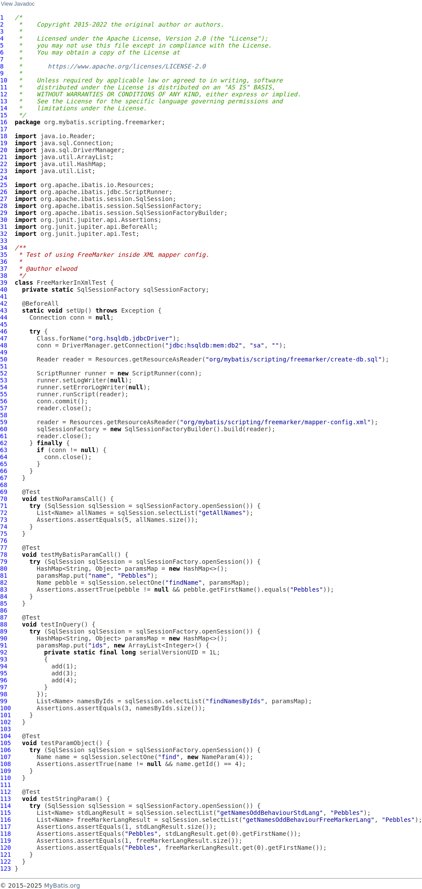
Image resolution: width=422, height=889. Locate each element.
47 (3, 338)
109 (5, 770)
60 (3, 429)
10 (3, 80)
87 (3, 617)
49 (3, 352)
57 (3, 408)
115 (5, 812)
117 (5, 826)
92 (3, 652)
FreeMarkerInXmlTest (71, 282)
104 (5, 735)
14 (3, 108)
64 (3, 456)
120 (5, 847)
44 (3, 317)
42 (3, 303)
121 (5, 854)
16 (3, 122)
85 (3, 603)
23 (3, 170)
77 (3, 547)
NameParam (218, 756)
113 (5, 798)
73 (3, 519)
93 (3, 659)
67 (3, 477)
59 (3, 422)
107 (5, 756)
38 (3, 275)
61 (3, 436)
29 (3, 212)
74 (3, 526)
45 (3, 324)
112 (5, 791)
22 (3, 163)
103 (5, 729)
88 (3, 624)
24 (3, 177)
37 (3, 268)
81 (3, 575)
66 (3, 470)
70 (3, 498)
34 (3, 247)
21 (3, 156)
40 (3, 289)
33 (3, 240)
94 (3, 666)
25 (3, 184)
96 (3, 680)
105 (5, 742)
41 (3, 296)
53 (3, 380)
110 (5, 777)
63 (3, 449)
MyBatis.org (62, 885)
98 (3, 694)
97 (3, 687)
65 (3, 463)
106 (5, 749)
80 (3, 568)
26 (3, 191)
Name (44, 582)
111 (5, 784)
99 (3, 701)
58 (3, 415)
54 (3, 387)
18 (3, 136)
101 (5, 715)
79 (3, 561)
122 (5, 861)
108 (5, 763)
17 (3, 129)
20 (3, 149)
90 (3, 638)
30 (3, 219)
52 (3, 373)
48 (3, 345)
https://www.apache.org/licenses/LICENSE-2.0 (127, 66)
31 (3, 226)
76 (3, 540)
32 (3, 233)
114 (5, 805)
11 (3, 87)
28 (3, 205)
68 (3, 484)
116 (5, 819)
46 (3, 331)
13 (3, 101)
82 (3, 582)
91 (3, 645)
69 (3, 491)
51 (3, 366)
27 (3, 198)
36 (3, 261)
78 (3, 554)
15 (3, 115)
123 (5, 868)
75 (3, 533)
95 (3, 673)
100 (5, 708)
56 (3, 401)
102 (5, 722)
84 (3, 596)
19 (3, 143)
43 (3, 310)
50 (3, 359)
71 (3, 505)
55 (3, 394)
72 (3, 512)
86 (3, 610)
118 (5, 833)
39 (3, 282)
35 (3, 254)
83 (3, 589)
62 (3, 442)
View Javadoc (17, 4)
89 (3, 631)
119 (5, 840)
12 (3, 94)
